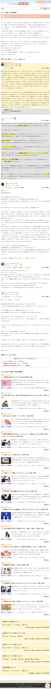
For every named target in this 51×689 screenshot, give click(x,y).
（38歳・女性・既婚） (12, 263)
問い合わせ (38, 684)
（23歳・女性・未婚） (12, 292)
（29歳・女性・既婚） (11, 183)
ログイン (49, 1)
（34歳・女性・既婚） (12, 63)
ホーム (13, 684)
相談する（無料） (41, 1)
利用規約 (22, 684)
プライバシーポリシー (30, 684)
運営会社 (17, 684)
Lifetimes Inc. (24, 686)
